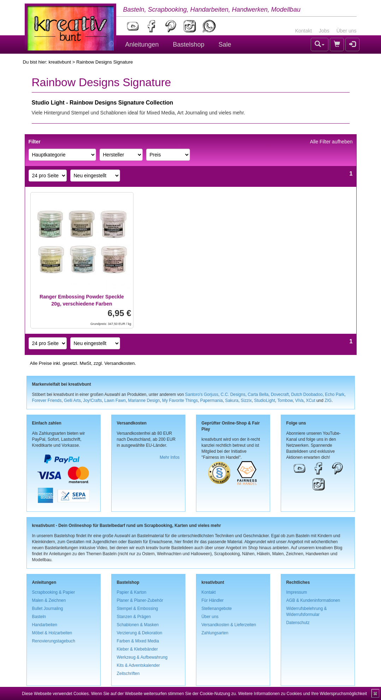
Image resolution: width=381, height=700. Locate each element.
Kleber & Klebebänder (137, 649)
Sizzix (246, 400)
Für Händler (213, 600)
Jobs (324, 31)
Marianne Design (144, 400)
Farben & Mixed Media (138, 641)
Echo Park (334, 394)
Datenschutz (298, 622)
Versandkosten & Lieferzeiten (229, 624)
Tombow (285, 400)
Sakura (232, 400)
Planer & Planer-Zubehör (140, 600)
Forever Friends (47, 400)
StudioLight (264, 400)
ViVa (299, 400)
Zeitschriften (128, 673)
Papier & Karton (132, 592)
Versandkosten (119, 363)
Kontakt (303, 31)
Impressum (296, 592)
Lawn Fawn (115, 400)
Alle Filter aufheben (331, 141)
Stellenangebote (217, 608)
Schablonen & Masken (138, 624)
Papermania (211, 400)
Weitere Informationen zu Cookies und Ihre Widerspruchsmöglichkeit (302, 693)
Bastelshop (188, 44)
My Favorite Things (180, 400)
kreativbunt (59, 62)
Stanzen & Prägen (134, 616)
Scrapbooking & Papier (53, 592)
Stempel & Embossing (137, 608)
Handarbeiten (44, 624)
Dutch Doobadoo (306, 394)
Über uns (347, 31)
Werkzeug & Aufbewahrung (142, 657)
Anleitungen (142, 44)
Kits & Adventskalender (138, 665)
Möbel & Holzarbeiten (52, 632)
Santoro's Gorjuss (201, 394)
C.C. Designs (233, 394)
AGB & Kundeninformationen (313, 600)
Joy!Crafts (92, 400)
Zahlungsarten (215, 632)
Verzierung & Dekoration (139, 632)
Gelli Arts (72, 400)
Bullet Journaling (47, 608)
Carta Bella (258, 394)
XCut (310, 400)
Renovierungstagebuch (53, 641)
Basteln (39, 616)
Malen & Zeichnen (49, 600)
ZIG (328, 400)
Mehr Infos (169, 457)
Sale (225, 44)
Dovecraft (280, 394)
